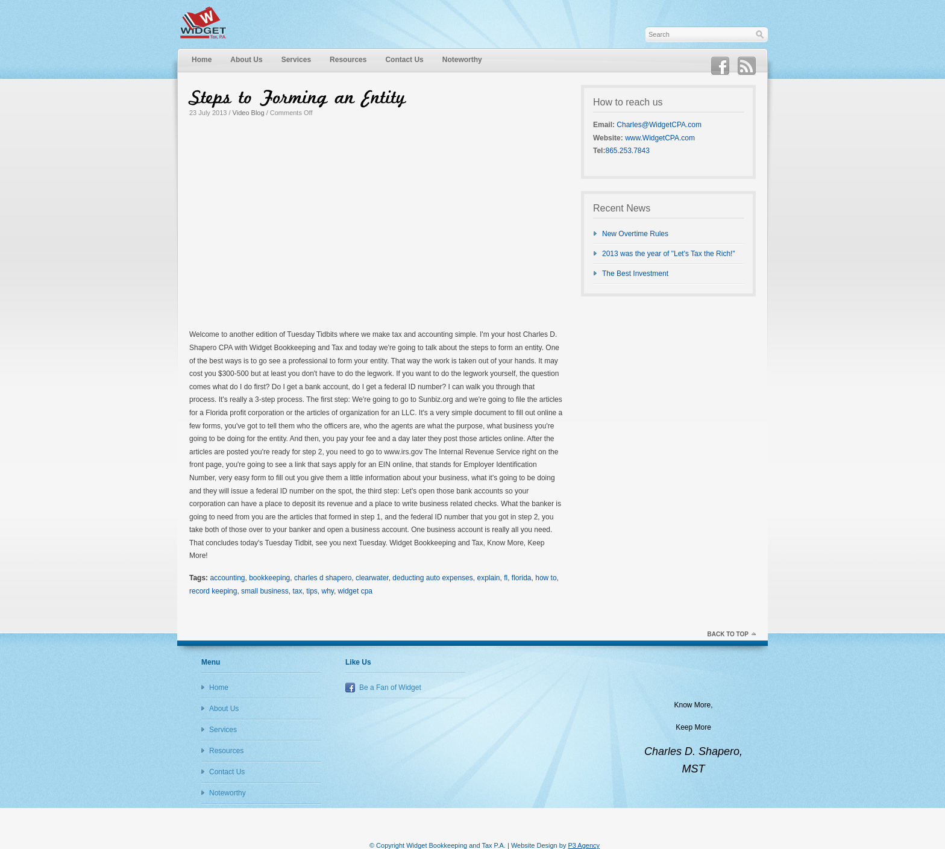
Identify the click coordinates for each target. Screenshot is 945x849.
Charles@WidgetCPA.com (659, 125)
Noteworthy (462, 59)
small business (265, 591)
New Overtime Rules (635, 234)
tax (297, 591)
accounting (227, 578)
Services (296, 59)
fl (505, 578)
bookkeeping (269, 578)
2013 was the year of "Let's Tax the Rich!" (668, 253)
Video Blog (249, 112)
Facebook (720, 66)
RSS (746, 66)
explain (488, 578)
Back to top (728, 634)
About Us (246, 59)
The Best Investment (635, 273)
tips (312, 591)
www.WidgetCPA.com (660, 138)
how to (545, 578)
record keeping (213, 591)
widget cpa (355, 591)
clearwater (372, 578)
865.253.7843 (627, 150)
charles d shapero (322, 578)
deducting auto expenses (432, 578)
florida (522, 578)
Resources (348, 59)
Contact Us (404, 59)
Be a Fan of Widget (390, 687)
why (327, 591)
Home (202, 59)
